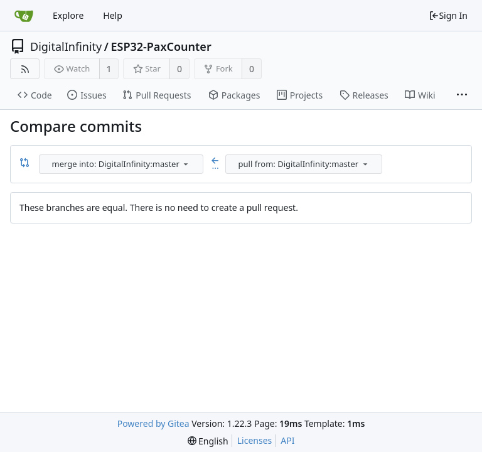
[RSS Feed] (25, 68)
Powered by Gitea (153, 423)
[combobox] (122, 164)
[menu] (185, 163)
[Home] (23, 15)
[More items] (462, 95)
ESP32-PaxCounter (160, 46)
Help (112, 15)
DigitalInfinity (66, 46)
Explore (68, 15)
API (287, 440)
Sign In (448, 15)
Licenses (254, 440)
